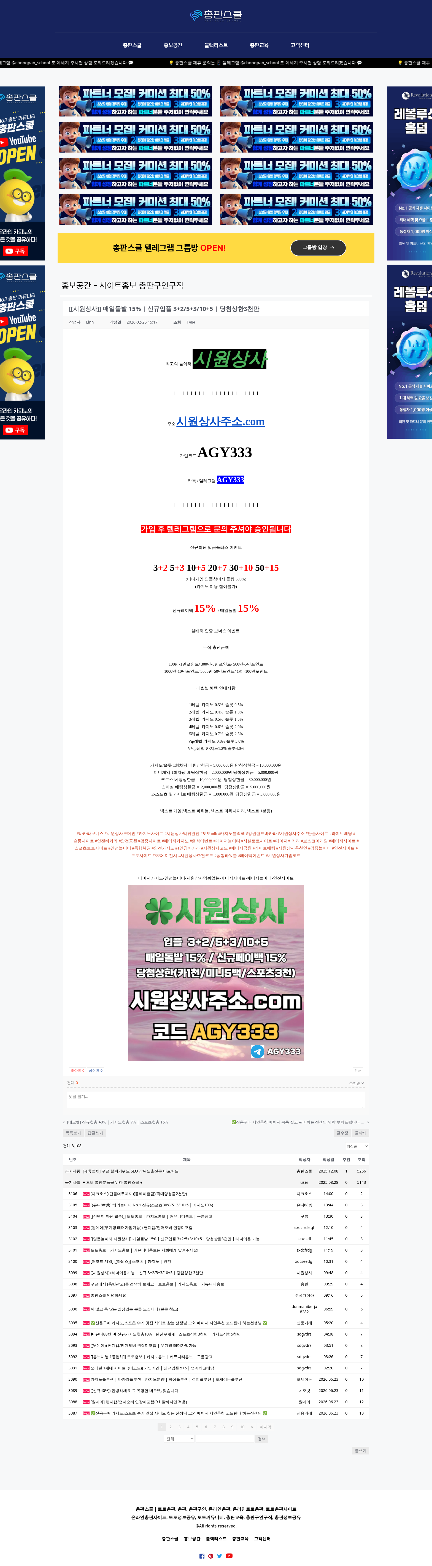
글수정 (342, 1132)
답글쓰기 (95, 1132)
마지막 (265, 1426)
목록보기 (73, 1132)
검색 (262, 1438)
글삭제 (360, 1132)
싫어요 (95, 1070)
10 (242, 1426)
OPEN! (214, 248)
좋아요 (77, 1070)
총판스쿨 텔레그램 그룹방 (156, 248)
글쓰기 (360, 1450)
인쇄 (357, 1070)
